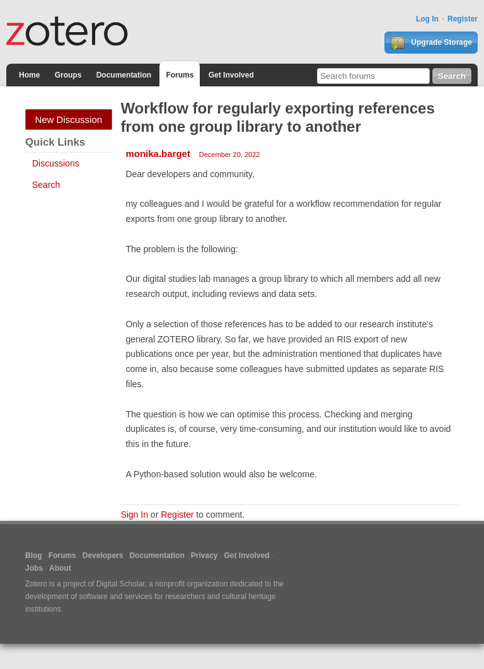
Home (29, 75)
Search (46, 185)
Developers (103, 555)
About (60, 568)
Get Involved (231, 75)
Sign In (134, 514)
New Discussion (68, 119)
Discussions (55, 163)
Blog (33, 555)
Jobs (34, 568)
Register (462, 19)
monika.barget (157, 153)
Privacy (204, 555)
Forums (179, 75)
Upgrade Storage (431, 42)
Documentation (123, 75)
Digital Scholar (120, 583)
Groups (68, 75)
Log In (427, 19)
